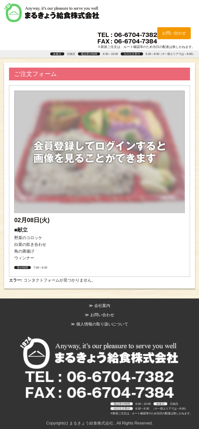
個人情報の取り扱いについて (102, 324)
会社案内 (102, 305)
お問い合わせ (174, 33)
